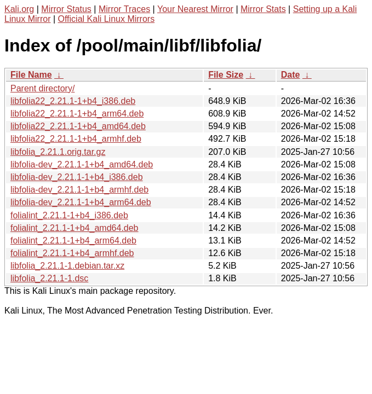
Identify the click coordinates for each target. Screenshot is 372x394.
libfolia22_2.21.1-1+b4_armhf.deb (75, 138)
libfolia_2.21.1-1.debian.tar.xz (67, 265)
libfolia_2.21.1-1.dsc (49, 278)
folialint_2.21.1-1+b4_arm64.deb (73, 240)
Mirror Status (66, 9)
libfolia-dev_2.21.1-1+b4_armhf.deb (79, 189)
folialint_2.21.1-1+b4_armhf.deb (72, 253)
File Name (31, 74)
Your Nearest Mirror (195, 9)
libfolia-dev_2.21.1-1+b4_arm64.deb (80, 202)
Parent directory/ (42, 88)
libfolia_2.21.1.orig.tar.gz (57, 152)
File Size (225, 74)
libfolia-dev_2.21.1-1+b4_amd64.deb (81, 164)
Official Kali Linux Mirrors (106, 19)
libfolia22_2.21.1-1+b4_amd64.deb (78, 126)
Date (290, 74)
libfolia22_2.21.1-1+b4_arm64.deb (77, 113)
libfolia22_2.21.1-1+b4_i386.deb (72, 101)
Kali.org (19, 9)
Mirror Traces (124, 9)
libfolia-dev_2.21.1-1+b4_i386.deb (76, 177)
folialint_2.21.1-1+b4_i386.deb (69, 215)
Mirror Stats (263, 9)
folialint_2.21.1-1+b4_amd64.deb (74, 228)
